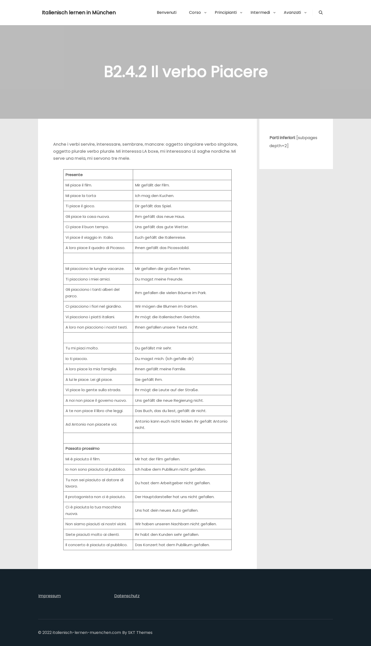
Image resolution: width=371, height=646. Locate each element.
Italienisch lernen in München (67, 12)
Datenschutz (127, 596)
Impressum (49, 596)
